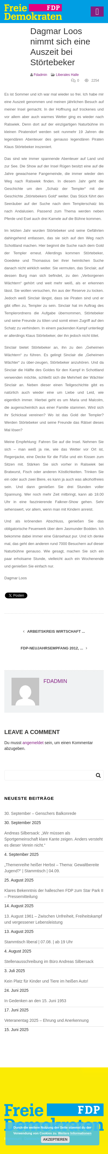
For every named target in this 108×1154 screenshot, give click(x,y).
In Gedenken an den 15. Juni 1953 (35, 1000)
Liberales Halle (67, 75)
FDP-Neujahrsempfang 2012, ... (54, 648)
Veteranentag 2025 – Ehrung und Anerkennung (46, 1020)
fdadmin (40, 75)
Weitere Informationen (75, 1133)
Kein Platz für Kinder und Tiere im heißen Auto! (46, 981)
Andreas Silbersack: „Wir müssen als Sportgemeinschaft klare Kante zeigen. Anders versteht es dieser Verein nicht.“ (53, 839)
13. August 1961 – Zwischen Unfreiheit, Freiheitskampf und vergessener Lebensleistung (53, 919)
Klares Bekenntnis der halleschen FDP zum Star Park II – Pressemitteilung (53, 893)
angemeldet (32, 742)
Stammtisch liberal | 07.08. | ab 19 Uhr (38, 942)
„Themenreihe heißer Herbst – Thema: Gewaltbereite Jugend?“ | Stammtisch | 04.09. (51, 867)
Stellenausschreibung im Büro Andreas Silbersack (49, 961)
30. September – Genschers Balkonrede (40, 813)
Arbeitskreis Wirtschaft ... (54, 631)
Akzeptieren (55, 1140)
